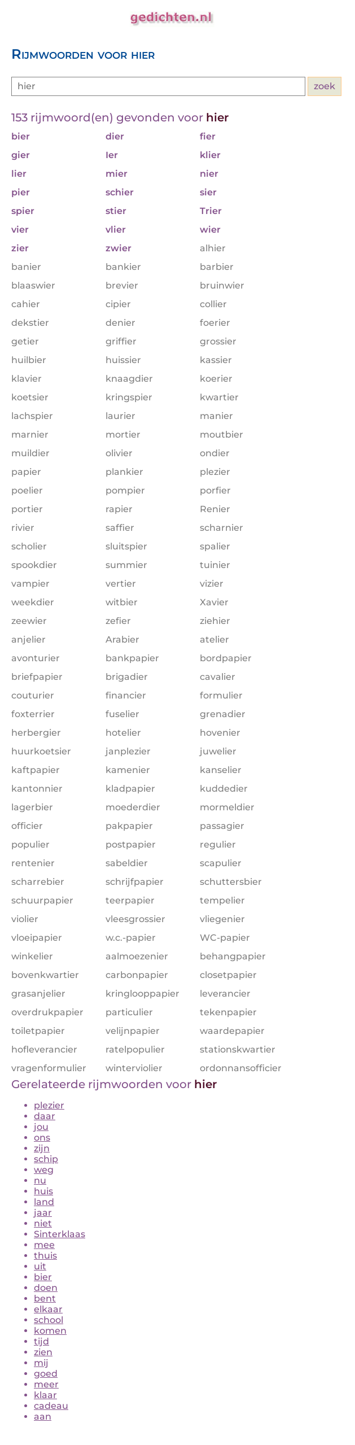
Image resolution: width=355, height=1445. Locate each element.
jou (41, 1126)
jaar (43, 1212)
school (48, 1320)
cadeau (51, 1405)
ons (42, 1137)
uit (40, 1266)
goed (46, 1373)
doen (46, 1287)
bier (43, 1277)
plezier (49, 1105)
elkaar (48, 1309)
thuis (45, 1255)
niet (43, 1223)
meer (46, 1384)
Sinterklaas (59, 1234)
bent (45, 1298)
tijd (41, 1341)
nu (40, 1180)
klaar (45, 1395)
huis (43, 1191)
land (44, 1202)
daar (44, 1116)
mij (41, 1362)
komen (50, 1330)
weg (44, 1169)
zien (43, 1352)
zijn (42, 1148)
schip (46, 1159)
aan (42, 1416)
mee (44, 1244)
